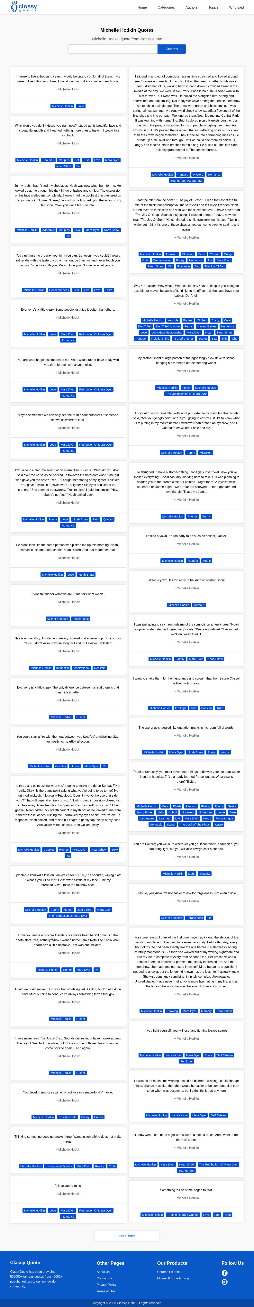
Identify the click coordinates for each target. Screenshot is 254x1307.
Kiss (86, 160)
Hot (76, 160)
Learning (164, 818)
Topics (213, 7)
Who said (236, 7)
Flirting (205, 806)
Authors (192, 7)
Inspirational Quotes (59, 1166)
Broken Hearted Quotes (183, 1214)
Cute (145, 260)
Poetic (212, 752)
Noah (208, 332)
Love (80, 106)
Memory (206, 1011)
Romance (68, 340)
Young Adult (186, 1170)
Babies (187, 320)
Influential (62, 668)
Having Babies (206, 326)
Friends (193, 516)
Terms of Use (106, 1291)
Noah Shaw (64, 166)
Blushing (188, 254)
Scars (208, 1055)
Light (191, 873)
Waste (218, 824)
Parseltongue (224, 818)
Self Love (186, 1061)
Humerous (196, 260)
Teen (227, 1214)
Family (180, 659)
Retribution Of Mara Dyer (95, 334)
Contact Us (104, 1278)
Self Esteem (225, 1055)
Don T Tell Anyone (168, 326)
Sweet (171, 824)
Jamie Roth (84, 909)
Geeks (232, 806)
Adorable (48, 230)
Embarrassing (162, 260)
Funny (53, 519)
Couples (64, 160)
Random (141, 338)
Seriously (156, 824)
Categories (166, 7)
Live (86, 290)
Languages (147, 818)
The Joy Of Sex (214, 266)
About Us (103, 1272)
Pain (96, 519)
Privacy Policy (106, 1284)
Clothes (202, 320)
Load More (127, 1236)
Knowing (172, 1011)
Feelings (180, 708)
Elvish (177, 806)
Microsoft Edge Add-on (173, 1278)
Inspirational (81, 618)
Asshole (173, 320)
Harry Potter (145, 812)
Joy (209, 260)
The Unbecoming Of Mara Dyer (186, 393)
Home (142, 7)
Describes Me (68, 1117)
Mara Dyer (112, 160)
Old (170, 266)
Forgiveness (195, 917)
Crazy (215, 320)
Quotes (108, 519)
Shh (224, 338)
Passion (206, 708)
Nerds (207, 818)
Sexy (114, 849)
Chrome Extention (169, 1272)
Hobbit (172, 812)
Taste (108, 290)
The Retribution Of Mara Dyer (68, 915)
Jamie (221, 812)
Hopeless (188, 812)
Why (234, 338)
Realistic (99, 668)
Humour (193, 560)
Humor (80, 717)
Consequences (59, 290)
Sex (197, 266)
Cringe (228, 254)
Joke (233, 812)
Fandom (191, 806)
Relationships (160, 338)
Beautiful (48, 160)
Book (201, 254)
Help (161, 812)
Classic (214, 254)
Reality (99, 1166)
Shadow (204, 873)
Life (177, 818)
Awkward (171, 254)
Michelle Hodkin (62, 106)
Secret (202, 338)
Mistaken (206, 452)
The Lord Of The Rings (195, 824)
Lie (210, 917)
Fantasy (183, 174)
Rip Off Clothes (184, 338)
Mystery (198, 174)
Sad (217, 1214)
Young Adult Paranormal (186, 180)
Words (225, 752)
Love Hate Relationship (167, 332)
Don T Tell (144, 326)
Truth (112, 1166)
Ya (78, 166)
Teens (207, 560)
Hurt (76, 290)
